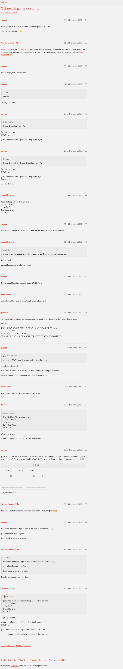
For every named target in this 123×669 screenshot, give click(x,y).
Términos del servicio (38, 660)
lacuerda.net (24, 49)
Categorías (12, 660)
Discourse (14, 666)
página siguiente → (23, 646)
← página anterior (8, 646)
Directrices (23, 660)
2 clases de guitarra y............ (21, 8)
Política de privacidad (57, 660)
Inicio (3, 660)
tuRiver (4, 2)
